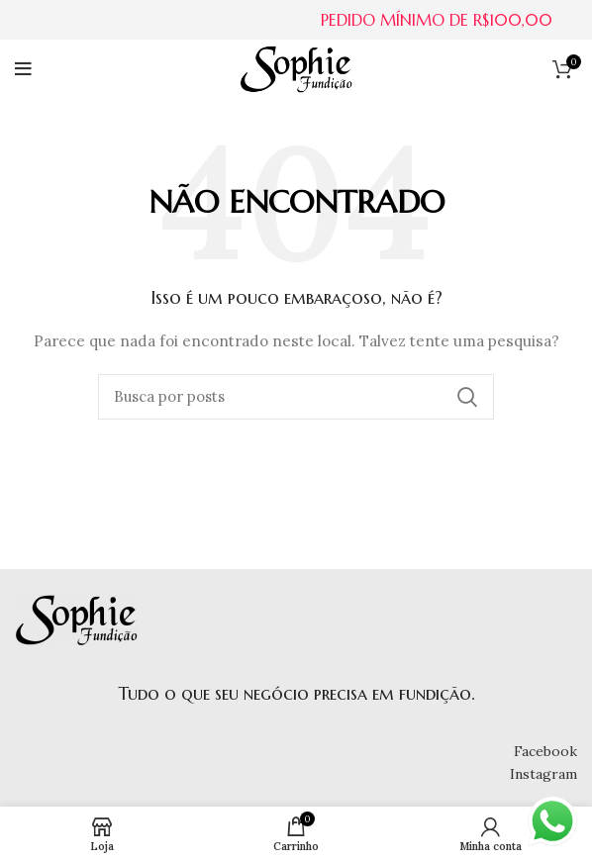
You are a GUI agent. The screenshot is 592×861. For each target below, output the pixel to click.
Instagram (543, 774)
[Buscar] (296, 397)
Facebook (545, 751)
